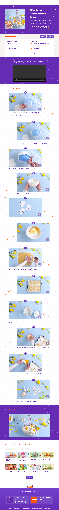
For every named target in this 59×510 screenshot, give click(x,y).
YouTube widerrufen (47, 507)
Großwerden (34, 2)
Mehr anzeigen (29, 476)
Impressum (10, 507)
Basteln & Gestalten (16, 6)
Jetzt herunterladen (43, 501)
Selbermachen (19, 2)
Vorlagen (49, 36)
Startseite (6, 6)
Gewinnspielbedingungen (25, 507)
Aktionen (39, 2)
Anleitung (42, 36)
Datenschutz (16, 507)
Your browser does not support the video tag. (29, 73)
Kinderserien (44, 2)
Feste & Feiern (25, 2)
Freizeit (30, 2)
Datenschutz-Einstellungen (37, 507)
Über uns (49, 2)
